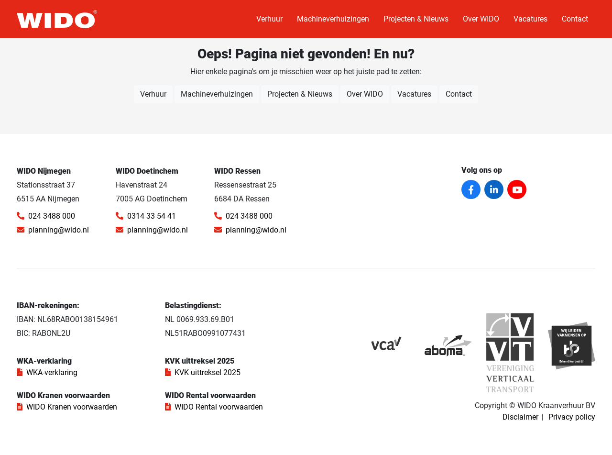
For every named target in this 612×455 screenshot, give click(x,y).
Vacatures (530, 18)
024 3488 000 (46, 216)
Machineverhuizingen (333, 18)
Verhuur (269, 18)
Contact (575, 18)
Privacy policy (571, 417)
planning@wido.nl (53, 229)
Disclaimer (520, 417)
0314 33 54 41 (146, 216)
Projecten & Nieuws (415, 18)
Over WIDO (481, 18)
